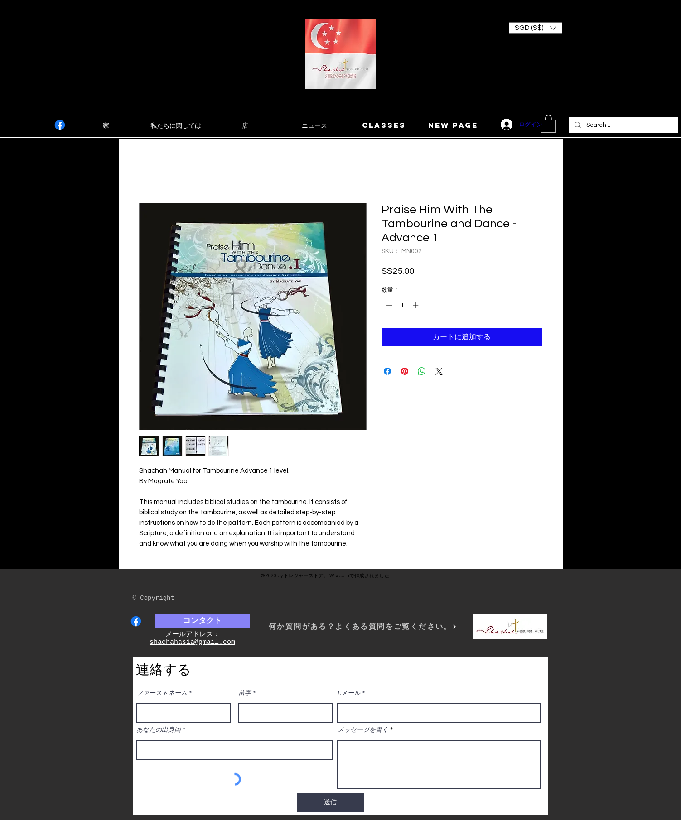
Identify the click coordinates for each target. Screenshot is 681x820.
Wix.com (339, 575)
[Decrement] (388, 305)
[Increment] (416, 305)
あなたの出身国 (158, 730)
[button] (535, 28)
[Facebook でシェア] (387, 371)
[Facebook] (60, 125)
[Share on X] (439, 371)
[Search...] (622, 125)
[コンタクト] (202, 621)
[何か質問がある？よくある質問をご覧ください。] (362, 626)
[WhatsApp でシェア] (421, 371)
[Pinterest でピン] (404, 371)
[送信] (330, 802)
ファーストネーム (161, 693)
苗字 (244, 693)
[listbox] (535, 28)
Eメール (349, 693)
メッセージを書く (363, 730)
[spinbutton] (402, 305)
